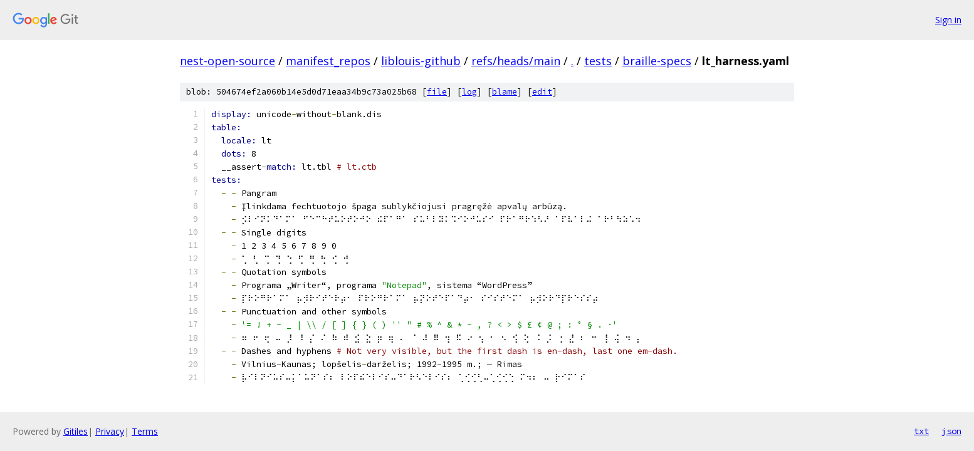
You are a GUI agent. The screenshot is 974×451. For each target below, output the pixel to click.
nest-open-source (227, 60)
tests (598, 60)
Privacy (109, 431)
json (951, 431)
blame (504, 91)
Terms (145, 431)
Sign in (948, 20)
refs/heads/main (515, 60)
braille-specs (656, 60)
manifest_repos (328, 60)
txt (921, 431)
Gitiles (75, 431)
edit (542, 91)
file (437, 91)
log (469, 91)
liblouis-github (421, 60)
